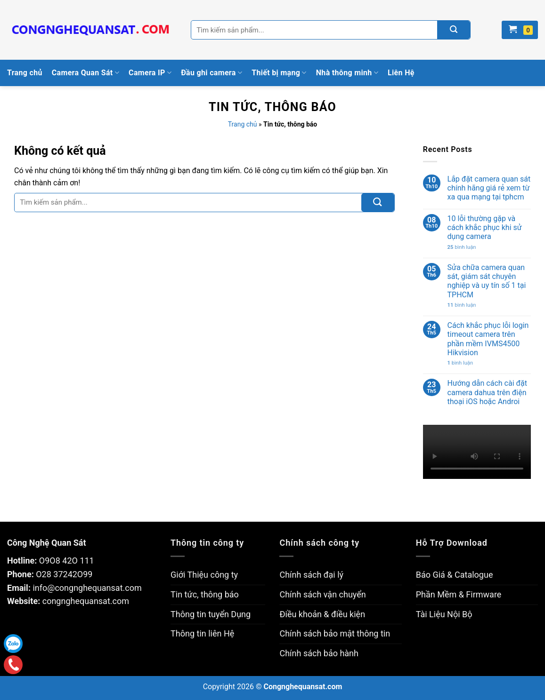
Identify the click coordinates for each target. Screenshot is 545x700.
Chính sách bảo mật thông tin (334, 633)
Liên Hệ (401, 72)
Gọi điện (13, 664)
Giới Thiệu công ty (204, 575)
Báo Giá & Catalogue (454, 575)
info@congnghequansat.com (87, 588)
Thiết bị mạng (279, 73)
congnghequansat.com (85, 601)
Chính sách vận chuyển (322, 594)
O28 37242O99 (64, 574)
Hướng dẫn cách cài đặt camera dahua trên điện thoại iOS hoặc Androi (487, 392)
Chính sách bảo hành (318, 653)
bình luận (461, 247)
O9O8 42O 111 (66, 560)
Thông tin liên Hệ (202, 633)
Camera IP (150, 73)
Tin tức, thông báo (205, 594)
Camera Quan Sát (85, 73)
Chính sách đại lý (311, 575)
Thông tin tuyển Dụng (211, 614)
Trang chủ (24, 72)
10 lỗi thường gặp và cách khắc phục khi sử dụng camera (484, 227)
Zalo (13, 643)
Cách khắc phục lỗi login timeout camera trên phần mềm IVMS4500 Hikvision (488, 339)
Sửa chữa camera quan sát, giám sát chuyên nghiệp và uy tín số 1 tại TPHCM (486, 281)
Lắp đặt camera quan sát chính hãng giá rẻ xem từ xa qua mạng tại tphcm (489, 188)
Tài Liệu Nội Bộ (444, 614)
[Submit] (377, 202)
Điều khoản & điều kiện (322, 614)
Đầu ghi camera (211, 73)
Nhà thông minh (347, 73)
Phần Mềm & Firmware (459, 594)
